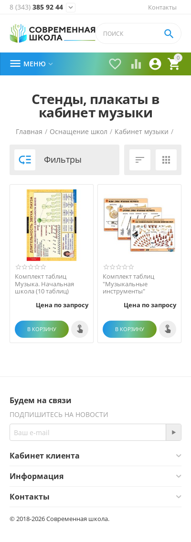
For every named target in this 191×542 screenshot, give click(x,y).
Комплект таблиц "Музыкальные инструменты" (128, 284)
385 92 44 (36, 7)
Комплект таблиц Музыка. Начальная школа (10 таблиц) (44, 284)
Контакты (162, 7)
